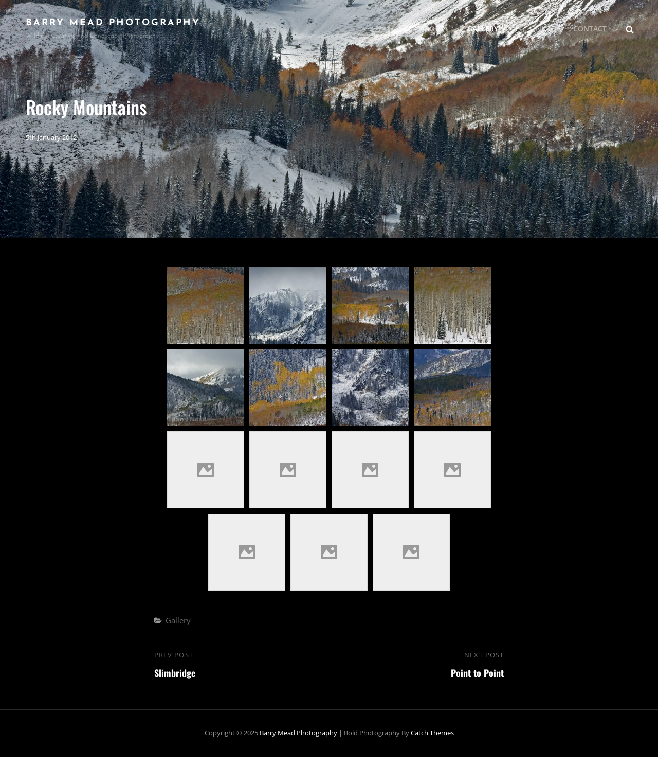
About (432, 28)
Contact (590, 28)
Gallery (488, 28)
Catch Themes (432, 732)
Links (539, 28)
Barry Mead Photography (113, 23)
